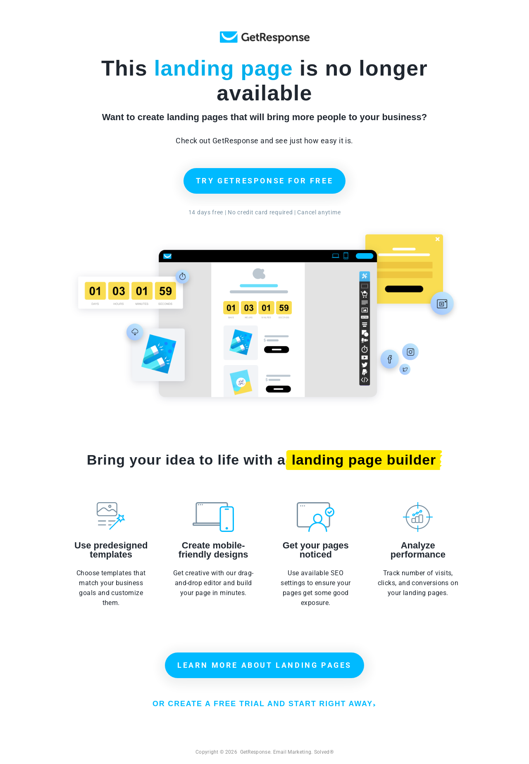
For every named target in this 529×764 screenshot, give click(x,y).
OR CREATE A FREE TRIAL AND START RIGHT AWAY (264, 704)
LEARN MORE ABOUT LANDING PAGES (264, 665)
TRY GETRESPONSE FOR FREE (264, 180)
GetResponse (265, 37)
